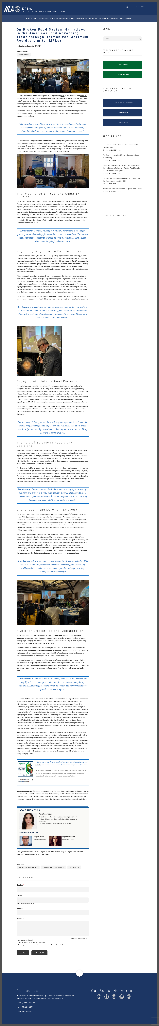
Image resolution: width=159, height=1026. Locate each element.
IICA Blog (27, 8)
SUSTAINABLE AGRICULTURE (28, 867)
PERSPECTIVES (123, 112)
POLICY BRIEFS (123, 122)
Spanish (140, 7)
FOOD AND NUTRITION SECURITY (53, 867)
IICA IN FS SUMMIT (123, 74)
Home (125, 7)
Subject (20, 908)
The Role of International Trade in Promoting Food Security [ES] (121, 156)
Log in (107, 225)
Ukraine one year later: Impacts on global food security (122, 189)
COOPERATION (74, 867)
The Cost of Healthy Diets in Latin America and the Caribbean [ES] (121, 146)
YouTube (38, 765)
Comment (20, 919)
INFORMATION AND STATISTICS (124, 103)
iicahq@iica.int (27, 1011)
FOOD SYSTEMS (123, 65)
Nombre (20, 885)
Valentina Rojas (24, 54)
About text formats (78, 939)
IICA (62, 96)
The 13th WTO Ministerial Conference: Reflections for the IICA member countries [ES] (122, 179)
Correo (19, 896)
